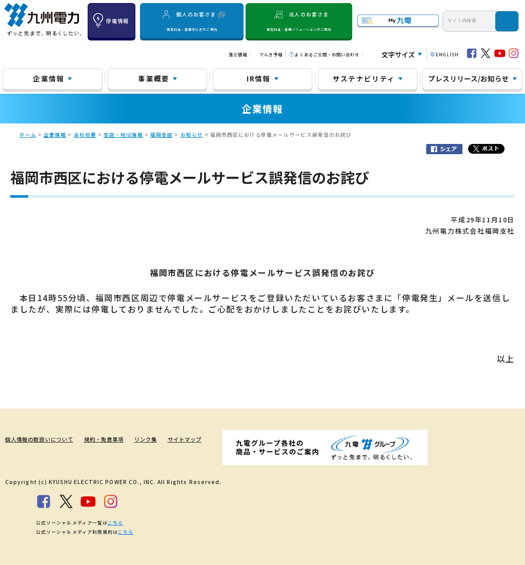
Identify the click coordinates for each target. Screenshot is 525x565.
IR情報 (258, 78)
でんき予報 (270, 54)
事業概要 (153, 78)
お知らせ (191, 134)
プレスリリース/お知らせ (468, 78)
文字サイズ (398, 54)
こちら (115, 522)
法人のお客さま (299, 21)
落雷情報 (238, 54)
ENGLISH (447, 54)
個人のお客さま (192, 21)
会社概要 (85, 134)
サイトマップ (184, 439)
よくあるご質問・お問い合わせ (326, 54)
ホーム (27, 134)
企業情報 (48, 78)
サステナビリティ (364, 78)
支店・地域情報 (123, 134)
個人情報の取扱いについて (39, 439)
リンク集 (145, 439)
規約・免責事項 (104, 439)
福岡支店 (161, 134)
